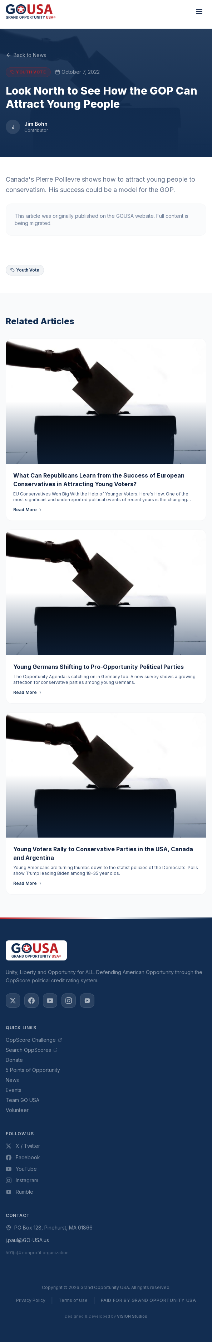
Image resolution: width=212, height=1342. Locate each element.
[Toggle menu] (199, 11)
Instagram (22, 1180)
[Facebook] (31, 1000)
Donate (14, 1060)
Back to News (26, 55)
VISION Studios (132, 1316)
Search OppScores (32, 1050)
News (12, 1080)
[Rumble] (87, 1000)
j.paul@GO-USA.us (27, 1240)
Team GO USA (22, 1100)
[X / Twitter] (13, 1000)
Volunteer (17, 1110)
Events (13, 1090)
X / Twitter (23, 1146)
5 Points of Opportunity (33, 1070)
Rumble (19, 1192)
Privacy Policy (30, 1300)
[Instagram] (68, 1000)
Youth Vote (24, 270)
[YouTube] (50, 1000)
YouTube (21, 1169)
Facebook (23, 1157)
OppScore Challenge (34, 1040)
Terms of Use (73, 1300)
